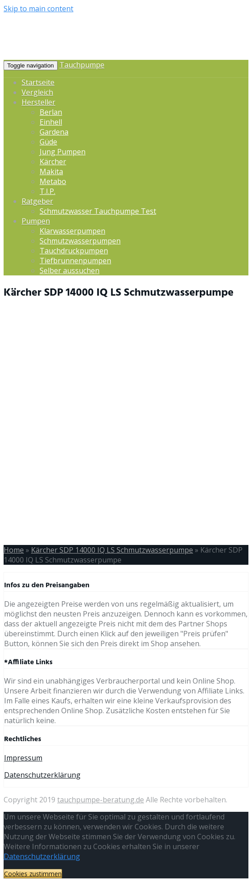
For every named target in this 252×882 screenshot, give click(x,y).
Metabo (53, 181)
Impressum (23, 758)
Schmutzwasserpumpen (80, 241)
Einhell (51, 122)
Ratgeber (37, 201)
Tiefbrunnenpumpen (75, 261)
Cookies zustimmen (33, 873)
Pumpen (36, 221)
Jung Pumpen (63, 152)
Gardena (54, 132)
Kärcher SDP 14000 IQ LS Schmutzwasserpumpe (112, 550)
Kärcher (53, 161)
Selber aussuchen (69, 270)
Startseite (38, 82)
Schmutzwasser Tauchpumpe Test (98, 211)
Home (14, 550)
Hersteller (38, 102)
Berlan (51, 112)
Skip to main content (38, 9)
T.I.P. (47, 191)
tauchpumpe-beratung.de (100, 800)
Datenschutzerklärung (42, 775)
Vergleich (37, 92)
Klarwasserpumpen (72, 231)
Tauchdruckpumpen (74, 251)
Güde (48, 142)
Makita (51, 171)
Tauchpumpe (81, 65)
